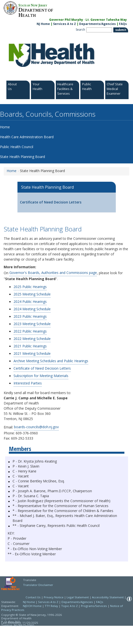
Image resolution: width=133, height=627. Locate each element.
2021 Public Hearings (30, 346)
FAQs (99, 602)
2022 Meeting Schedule (32, 338)
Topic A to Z (69, 606)
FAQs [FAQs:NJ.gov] (123, 24)
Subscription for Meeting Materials (41, 375)
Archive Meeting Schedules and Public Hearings (51, 360)
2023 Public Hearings (30, 316)
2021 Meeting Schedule (32, 353)
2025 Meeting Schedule (32, 294)
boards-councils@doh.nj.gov (36, 427)
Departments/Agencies (97, 24)
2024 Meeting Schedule (32, 309)
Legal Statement (78, 597)
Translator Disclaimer (38, 585)
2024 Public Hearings (30, 301)
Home (11, 170)
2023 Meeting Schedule (32, 323)
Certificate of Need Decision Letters (50, 202)
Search (80, 29)
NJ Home (43, 24)
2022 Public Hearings (30, 331)
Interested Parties (28, 383)
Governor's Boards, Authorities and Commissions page (53, 272)
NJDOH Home (32, 606)
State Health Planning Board (47, 187)
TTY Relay (52, 606)
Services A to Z (64, 24)
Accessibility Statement (108, 597)
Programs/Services (94, 606)
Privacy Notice (53, 597)
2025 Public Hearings (30, 286)
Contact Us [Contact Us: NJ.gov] (33, 597)
